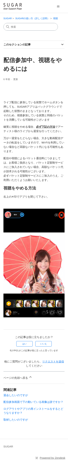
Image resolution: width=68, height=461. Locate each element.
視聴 (55, 18)
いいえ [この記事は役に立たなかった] (43, 344)
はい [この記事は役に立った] (24, 344)
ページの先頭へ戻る (17, 377)
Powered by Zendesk (52, 457)
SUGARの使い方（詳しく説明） (32, 18)
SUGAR (7, 18)
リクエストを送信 (53, 361)
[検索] (31, 26)
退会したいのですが (15, 395)
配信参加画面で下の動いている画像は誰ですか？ (33, 401)
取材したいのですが (15, 419)
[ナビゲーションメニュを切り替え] (58, 6)
